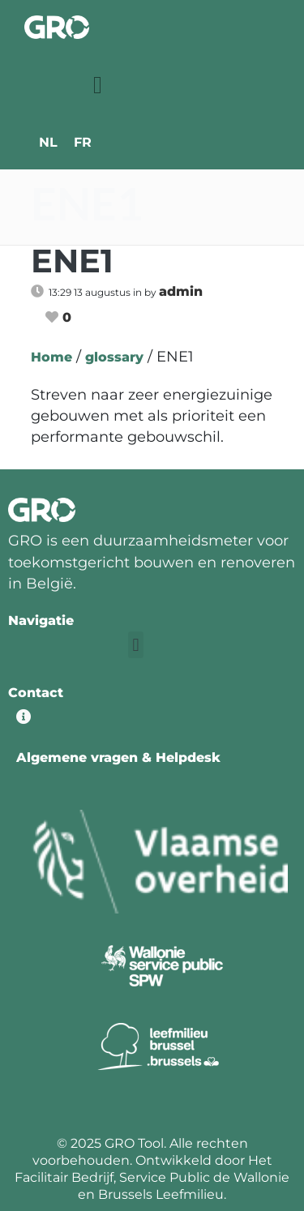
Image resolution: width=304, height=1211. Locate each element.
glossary (114, 357)
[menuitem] (48, 142)
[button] (98, 84)
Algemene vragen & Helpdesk (118, 757)
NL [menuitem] (48, 142)
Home (51, 357)
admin (181, 291)
